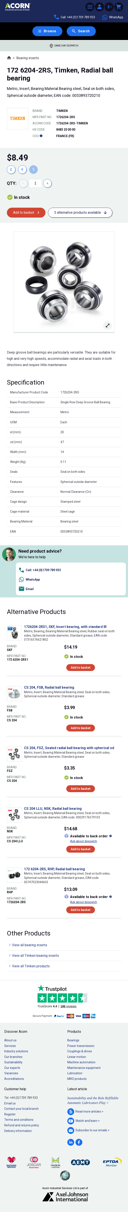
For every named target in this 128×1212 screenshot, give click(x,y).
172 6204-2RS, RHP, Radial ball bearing (54, 869)
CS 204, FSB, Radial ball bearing (49, 687)
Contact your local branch (21, 1108)
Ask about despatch (83, 841)
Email (26, 589)
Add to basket (23, 212)
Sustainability (13, 1062)
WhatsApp (112, 17)
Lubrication (74, 1073)
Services (10, 1046)
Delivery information (18, 1131)
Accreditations (14, 1079)
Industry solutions (16, 1051)
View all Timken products (31, 966)
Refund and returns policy (21, 1125)
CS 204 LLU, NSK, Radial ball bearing (53, 809)
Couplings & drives (79, 1051)
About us (10, 1040)
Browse (50, 31)
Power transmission (80, 1046)
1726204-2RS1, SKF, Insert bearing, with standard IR (65, 627)
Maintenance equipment (84, 1068)
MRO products (77, 1079)
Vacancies (11, 1073)
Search (84, 31)
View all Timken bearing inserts (35, 956)
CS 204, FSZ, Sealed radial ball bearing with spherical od (69, 748)
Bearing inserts (27, 58)
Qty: (12, 183)
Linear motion (76, 1057)
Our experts (12, 1068)
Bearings (73, 1040)
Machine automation (81, 1062)
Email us (10, 1103)
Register (10, 1114)
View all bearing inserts (29, 945)
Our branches (13, 1057)
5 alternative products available (77, 212)
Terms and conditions (18, 1119)
